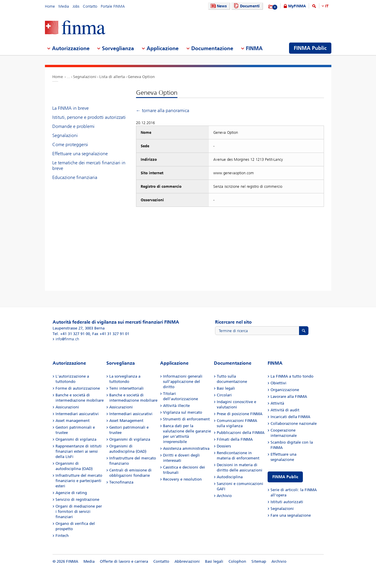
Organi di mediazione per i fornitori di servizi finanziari (79, 511)
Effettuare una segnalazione (80, 153)
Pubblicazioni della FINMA (240, 432)
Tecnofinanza (121, 482)
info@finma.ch (67, 339)
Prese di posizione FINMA (239, 414)
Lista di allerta (112, 77)
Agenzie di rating (71, 493)
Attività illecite (176, 405)
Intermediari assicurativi (77, 414)
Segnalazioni (84, 77)
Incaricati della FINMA (290, 417)
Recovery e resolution (182, 479)
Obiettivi (278, 383)
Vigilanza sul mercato (182, 412)
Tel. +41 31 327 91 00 (71, 334)
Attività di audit (285, 410)
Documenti (246, 6)
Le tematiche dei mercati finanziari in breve (88, 165)
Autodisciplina (230, 477)
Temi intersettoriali (126, 388)
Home (50, 6)
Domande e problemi (73, 126)
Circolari (224, 395)
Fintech (62, 535)
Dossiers (224, 446)
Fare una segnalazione (291, 515)
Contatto (90, 6)
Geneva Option (141, 77)
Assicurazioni (67, 407)
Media (63, 6)
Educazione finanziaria (74, 177)
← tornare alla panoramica (162, 110)
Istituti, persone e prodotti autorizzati (89, 117)
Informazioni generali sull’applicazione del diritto (182, 381)
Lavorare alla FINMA (289, 396)
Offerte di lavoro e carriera (124, 561)
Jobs (76, 6)
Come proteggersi (70, 144)
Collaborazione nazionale (294, 423)
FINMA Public (285, 476)
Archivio (224, 495)
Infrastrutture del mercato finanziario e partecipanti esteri (79, 480)
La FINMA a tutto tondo (292, 376)
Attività (277, 403)
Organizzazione (285, 390)
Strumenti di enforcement (186, 419)
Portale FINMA (113, 6)
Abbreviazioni (187, 561)
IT (326, 6)
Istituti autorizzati (287, 502)
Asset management (73, 420)
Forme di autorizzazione (78, 388)
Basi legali (226, 388)
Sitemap (258, 561)
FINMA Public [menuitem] (310, 48)
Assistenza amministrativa (186, 448)
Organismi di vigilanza (76, 439)
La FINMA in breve (70, 108)
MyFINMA (297, 6)
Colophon (237, 561)
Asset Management (126, 420)
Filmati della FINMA (235, 439)
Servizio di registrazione (77, 499)
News (218, 6)
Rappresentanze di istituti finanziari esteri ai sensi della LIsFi (79, 451)
